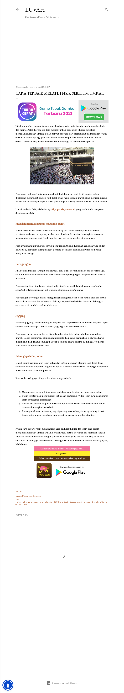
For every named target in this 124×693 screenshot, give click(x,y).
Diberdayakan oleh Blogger (62, 683)
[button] (8, 685)
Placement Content (31, 496)
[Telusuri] (106, 9)
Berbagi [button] (19, 491)
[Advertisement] (62, 55)
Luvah (35, 9)
